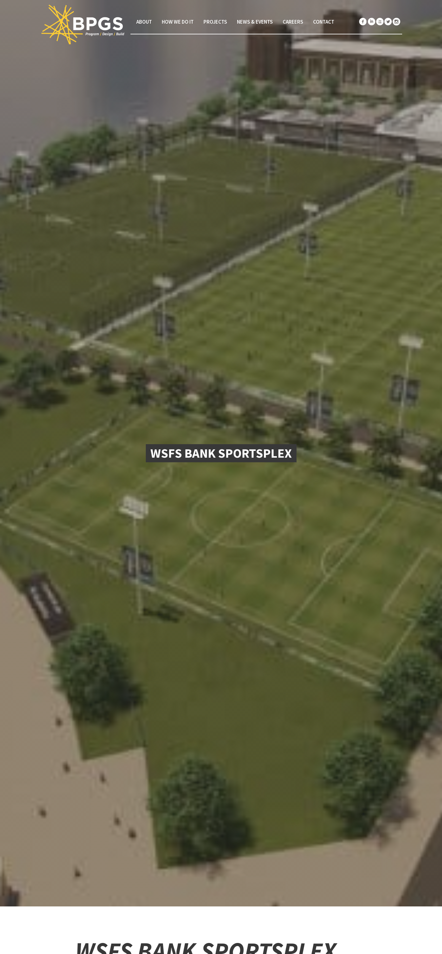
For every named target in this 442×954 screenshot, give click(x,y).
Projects (215, 21)
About (144, 21)
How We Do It (178, 21)
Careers (293, 21)
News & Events (255, 21)
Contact (323, 21)
